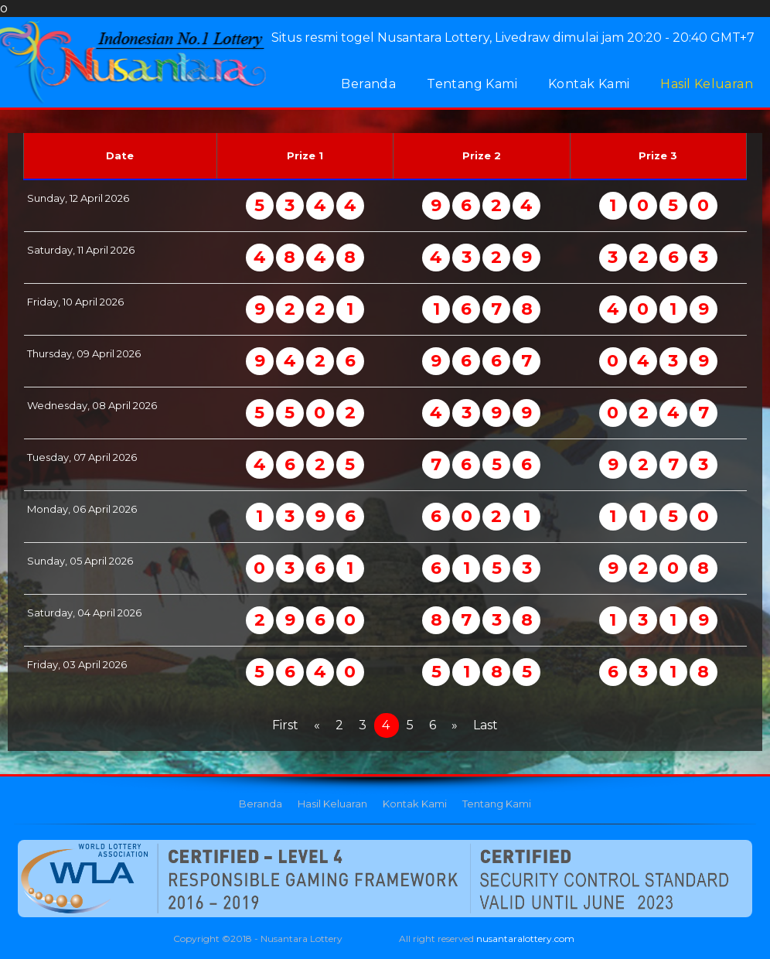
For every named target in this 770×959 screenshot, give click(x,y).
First (285, 725)
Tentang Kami (472, 84)
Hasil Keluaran (706, 84)
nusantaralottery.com (525, 938)
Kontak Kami (588, 84)
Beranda (368, 84)
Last (485, 725)
